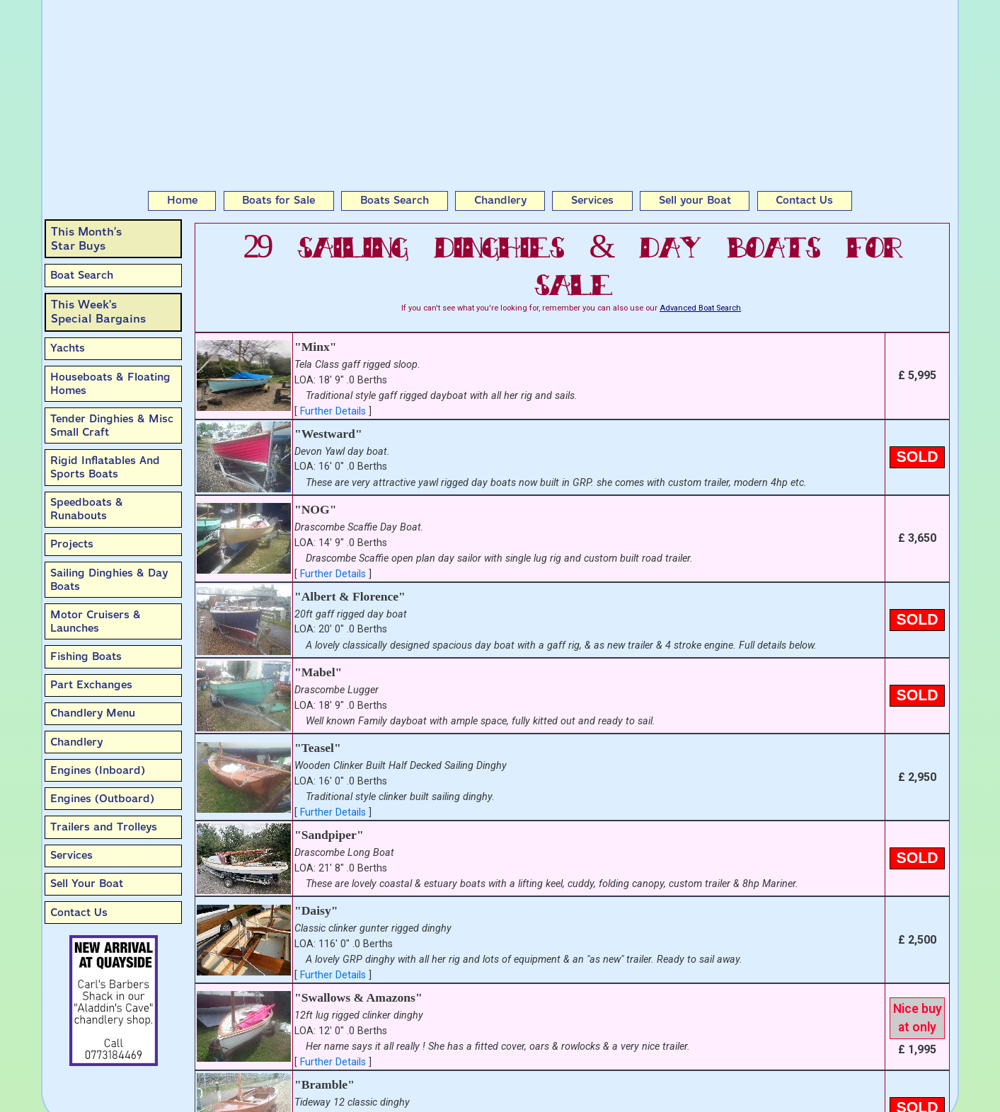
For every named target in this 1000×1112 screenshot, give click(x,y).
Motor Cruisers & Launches (95, 621)
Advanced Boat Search (700, 308)
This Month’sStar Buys (86, 239)
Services (592, 200)
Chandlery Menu (92, 713)
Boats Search (394, 200)
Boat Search (81, 275)
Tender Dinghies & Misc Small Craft (111, 425)
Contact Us (804, 200)
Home (182, 200)
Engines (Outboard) (102, 798)
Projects (71, 544)
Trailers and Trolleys (103, 827)
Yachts (67, 348)
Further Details (333, 411)
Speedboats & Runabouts (86, 509)
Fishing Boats (86, 656)
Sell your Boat (695, 200)
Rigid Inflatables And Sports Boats (105, 467)
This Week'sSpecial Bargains (98, 311)
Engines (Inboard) (97, 770)
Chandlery (500, 200)
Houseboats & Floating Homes (110, 384)
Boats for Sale (278, 200)
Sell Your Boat (86, 883)
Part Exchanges (91, 684)
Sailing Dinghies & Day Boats (109, 580)
